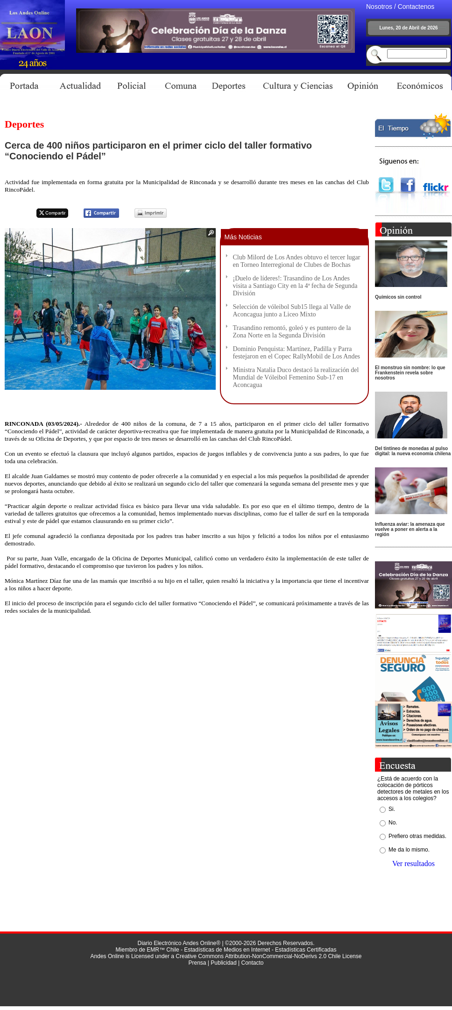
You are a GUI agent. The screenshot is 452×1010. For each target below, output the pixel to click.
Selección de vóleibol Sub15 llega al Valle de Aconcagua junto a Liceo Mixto (292, 310)
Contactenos (416, 6)
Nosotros (379, 6)
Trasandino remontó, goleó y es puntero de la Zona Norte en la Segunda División (292, 331)
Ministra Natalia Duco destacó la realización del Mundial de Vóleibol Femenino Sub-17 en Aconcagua (296, 377)
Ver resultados (413, 863)
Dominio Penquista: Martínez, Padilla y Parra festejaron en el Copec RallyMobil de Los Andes (296, 352)
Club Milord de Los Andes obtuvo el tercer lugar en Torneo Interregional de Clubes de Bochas (296, 261)
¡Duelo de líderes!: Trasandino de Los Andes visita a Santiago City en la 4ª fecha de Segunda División (295, 286)
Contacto (252, 963)
